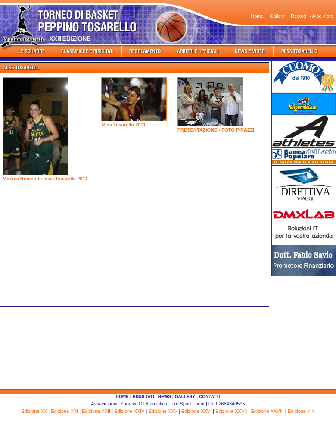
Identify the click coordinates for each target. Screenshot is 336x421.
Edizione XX (34, 411)
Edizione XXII (96, 411)
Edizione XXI (64, 411)
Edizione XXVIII (267, 411)
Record (298, 16)
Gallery (277, 16)
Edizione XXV (162, 411)
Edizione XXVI (196, 411)
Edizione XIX (301, 411)
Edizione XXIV (129, 411)
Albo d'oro (322, 16)
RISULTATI (143, 396)
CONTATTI (209, 396)
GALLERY (185, 396)
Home (257, 16)
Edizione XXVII (231, 411)
